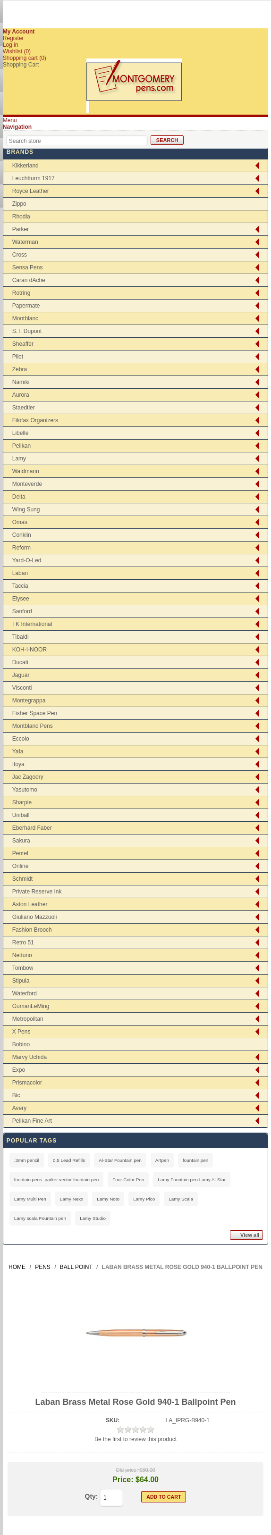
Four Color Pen (128, 1179)
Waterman (25, 242)
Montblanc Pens (32, 726)
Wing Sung (26, 509)
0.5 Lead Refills (69, 1160)
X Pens (21, 1031)
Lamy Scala (181, 1198)
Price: (122, 1480)
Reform (21, 547)
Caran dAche (28, 280)
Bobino (21, 1044)
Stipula (21, 980)
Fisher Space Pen (34, 713)
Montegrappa (29, 700)
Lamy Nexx (71, 1198)
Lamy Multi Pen (30, 1198)
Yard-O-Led (27, 560)
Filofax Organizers (35, 420)
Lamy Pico (144, 1198)
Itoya (18, 764)
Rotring (21, 293)
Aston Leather (30, 904)
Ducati (20, 662)
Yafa (18, 751)
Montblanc (25, 318)
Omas (19, 522)
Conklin (21, 535)
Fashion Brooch (32, 929)
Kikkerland (25, 165)
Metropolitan (27, 1019)
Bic (16, 1095)
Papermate (26, 305)
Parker (20, 229)
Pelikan (21, 445)
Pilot (17, 356)
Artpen (162, 1160)
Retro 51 (23, 942)
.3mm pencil (26, 1160)
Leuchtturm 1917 (33, 178)
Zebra (19, 369)
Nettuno (22, 955)
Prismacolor (27, 1082)
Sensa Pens (27, 267)
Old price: (127, 1470)
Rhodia (21, 216)
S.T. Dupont (27, 331)
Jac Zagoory (27, 777)
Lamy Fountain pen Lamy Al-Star (192, 1179)
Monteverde (27, 484)
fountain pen (195, 1160)
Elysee (20, 598)
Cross (19, 254)
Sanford (22, 611)
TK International (32, 624)
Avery (19, 1108)
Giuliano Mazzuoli (34, 917)
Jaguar (21, 675)
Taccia (20, 586)
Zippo (19, 203)
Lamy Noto (108, 1198)
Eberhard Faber (32, 828)
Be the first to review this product (135, 1439)
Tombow (23, 968)
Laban (20, 573)
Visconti (22, 687)
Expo (18, 1070)
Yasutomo (24, 789)
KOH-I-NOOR (29, 649)
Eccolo (20, 738)
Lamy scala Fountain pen (40, 1218)
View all (249, 1235)
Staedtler (23, 407)
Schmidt (22, 879)
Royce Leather (30, 191)
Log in (10, 45)
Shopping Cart (21, 64)
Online (20, 866)
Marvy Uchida (29, 1057)
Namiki (21, 382)
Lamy (19, 458)
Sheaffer (23, 344)
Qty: (91, 1496)
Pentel (20, 853)
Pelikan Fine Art (32, 1121)
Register (13, 38)
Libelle (20, 433)
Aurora (20, 395)
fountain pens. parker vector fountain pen (56, 1179)
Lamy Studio (93, 1218)
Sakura (21, 840)
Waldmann (25, 471)
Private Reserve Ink (37, 891)
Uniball (21, 815)
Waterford (24, 993)
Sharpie (22, 802)
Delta (18, 496)
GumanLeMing (31, 1006)
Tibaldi (20, 637)
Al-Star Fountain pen (120, 1160)
